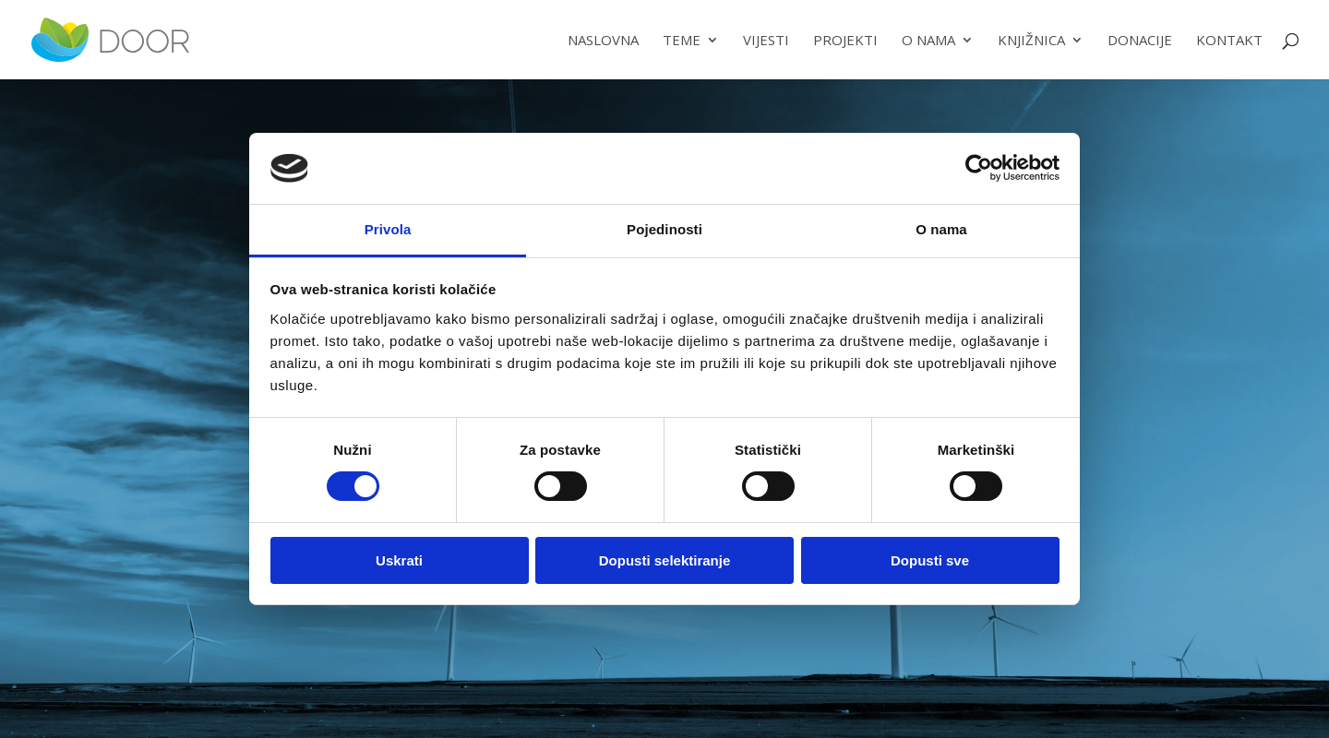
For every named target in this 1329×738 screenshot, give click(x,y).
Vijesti (766, 41)
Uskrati (399, 560)
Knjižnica (1031, 41)
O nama (928, 41)
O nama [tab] (941, 229)
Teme (681, 41)
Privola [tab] (388, 229)
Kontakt (1229, 41)
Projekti (845, 41)
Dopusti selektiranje (665, 560)
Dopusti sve (930, 560)
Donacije (1140, 41)
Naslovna (603, 41)
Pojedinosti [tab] (664, 229)
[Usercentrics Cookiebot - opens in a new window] (979, 168)
